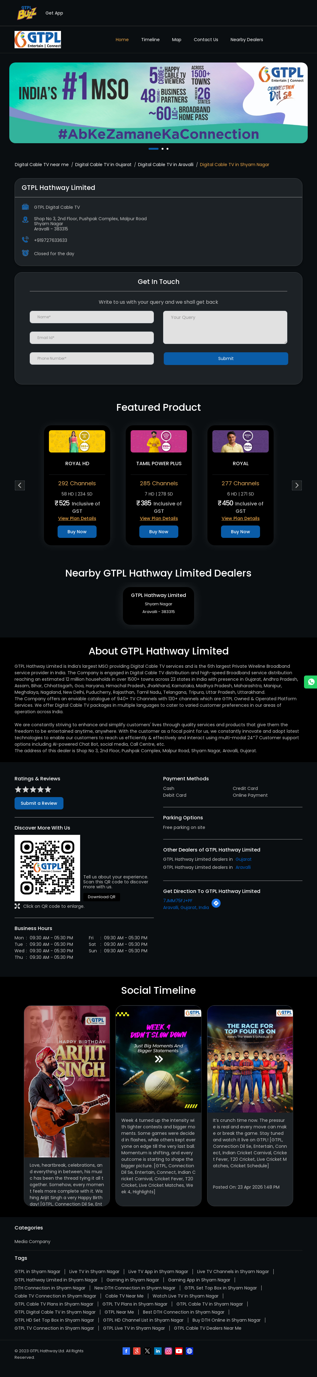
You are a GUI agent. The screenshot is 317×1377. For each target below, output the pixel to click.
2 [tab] (163, 148)
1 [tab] (150, 148)
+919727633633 (50, 240)
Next (297, 485)
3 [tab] (168, 148)
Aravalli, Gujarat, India (186, 916)
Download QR (101, 906)
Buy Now (77, 532)
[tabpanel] (158, 102)
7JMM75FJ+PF (178, 910)
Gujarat (244, 868)
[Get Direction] (216, 915)
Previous (20, 485)
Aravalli (243, 876)
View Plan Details (77, 518)
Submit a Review (39, 812)
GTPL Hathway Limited (158, 599)
